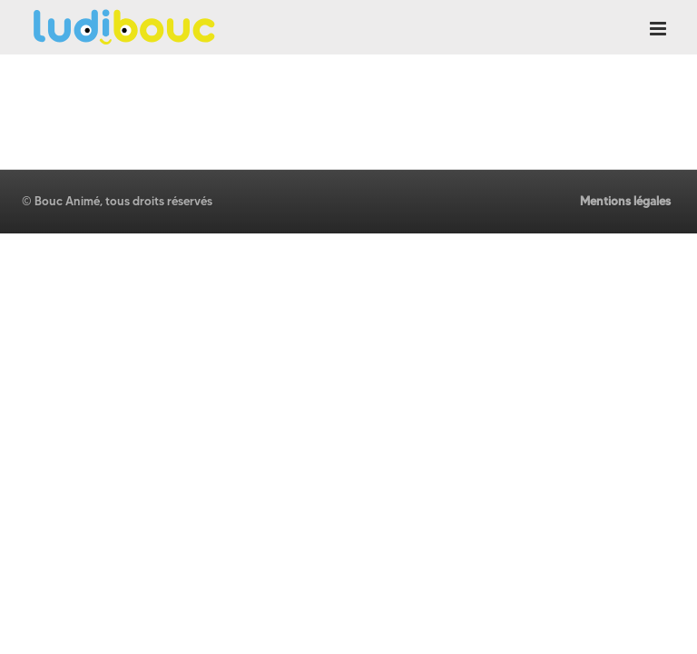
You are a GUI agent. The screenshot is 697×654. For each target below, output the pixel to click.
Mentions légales (625, 200)
